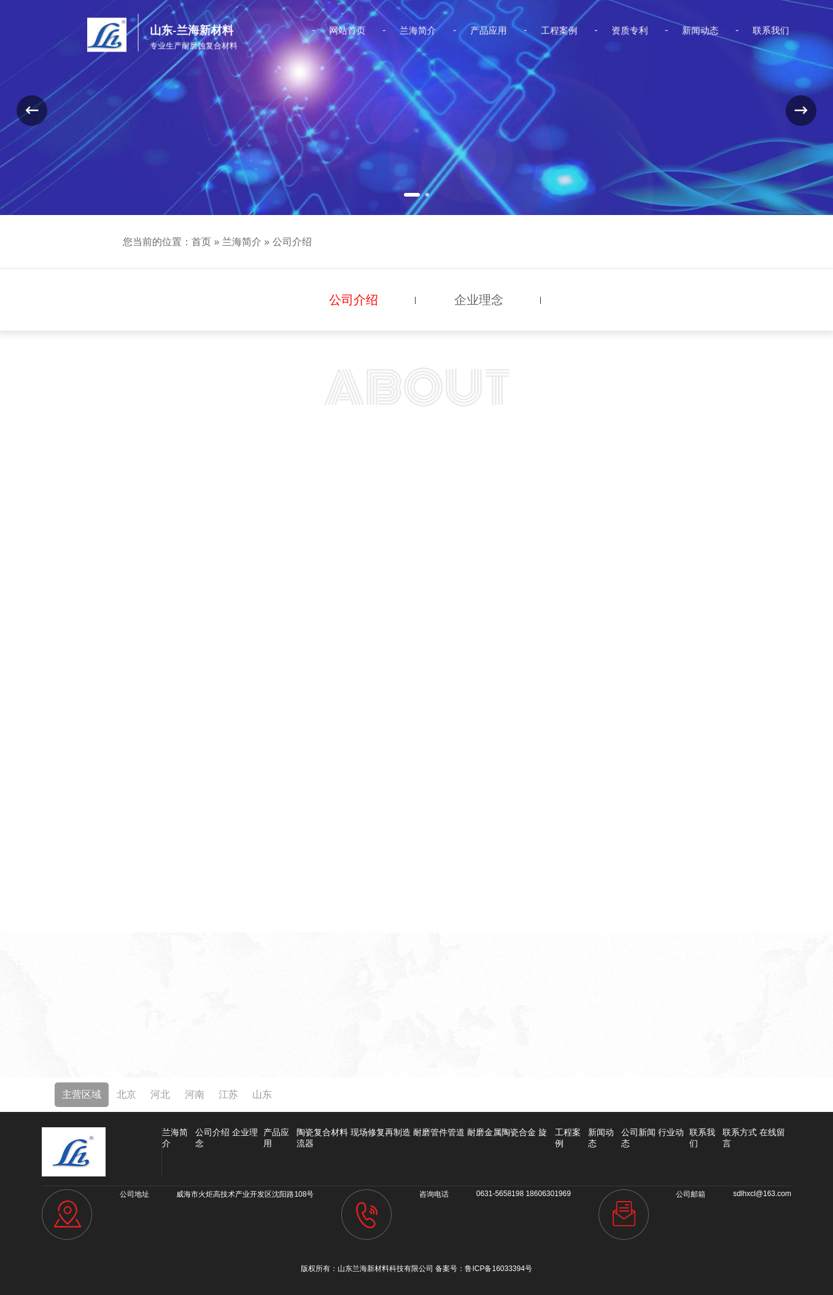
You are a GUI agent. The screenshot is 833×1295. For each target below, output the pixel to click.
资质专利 (606, 30)
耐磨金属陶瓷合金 (501, 1132)
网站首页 (355, 30)
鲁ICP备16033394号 (498, 1268)
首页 (201, 242)
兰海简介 (417, 30)
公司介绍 (292, 242)
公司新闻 (638, 1132)
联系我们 (731, 30)
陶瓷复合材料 (322, 1132)
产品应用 (480, 30)
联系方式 (740, 1132)
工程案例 (543, 30)
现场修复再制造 (381, 1132)
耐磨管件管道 (439, 1132)
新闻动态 (669, 30)
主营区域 (81, 1094)
